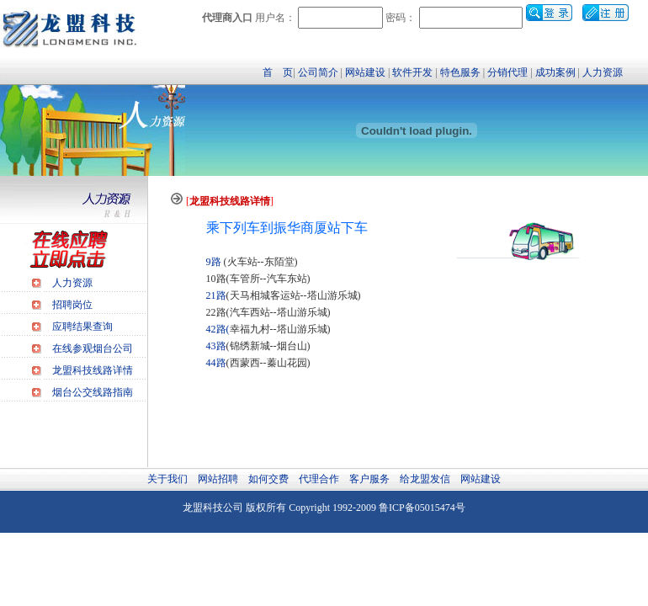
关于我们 (167, 479)
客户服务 (369, 479)
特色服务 (460, 72)
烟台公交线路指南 (92, 392)
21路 (216, 295)
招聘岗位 (72, 305)
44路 (216, 363)
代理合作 (319, 479)
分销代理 (507, 72)
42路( (218, 329)
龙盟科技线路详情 (92, 370)
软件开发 (412, 72)
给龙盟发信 (425, 479)
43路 (216, 346)
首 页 (278, 72)
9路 (213, 262)
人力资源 (602, 72)
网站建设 (365, 72)
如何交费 (268, 479)
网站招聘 (218, 479)
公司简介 (318, 72)
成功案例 (555, 72)
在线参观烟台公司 (92, 348)
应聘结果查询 (82, 326)
